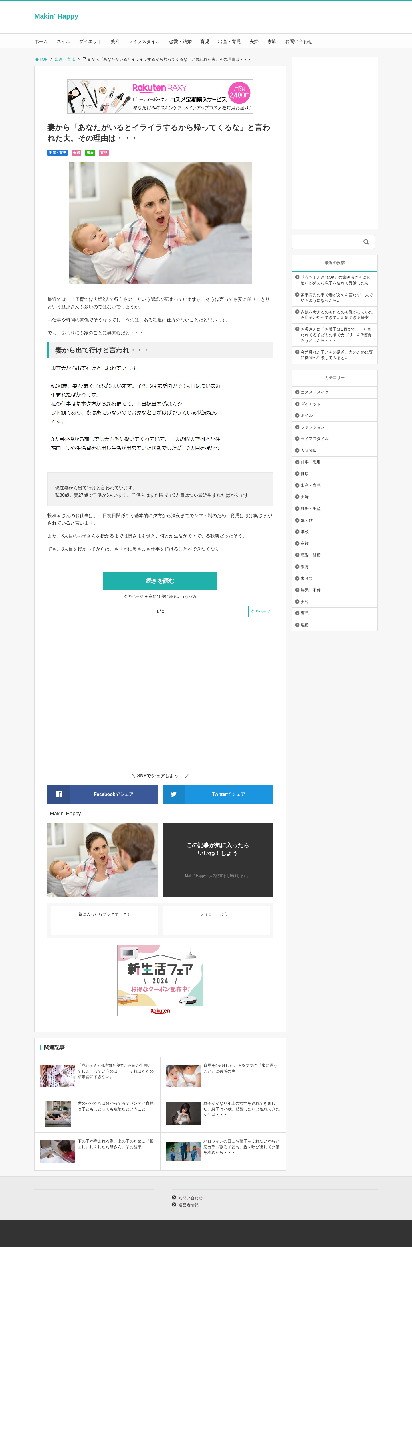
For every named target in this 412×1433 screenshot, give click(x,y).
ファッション (313, 427)
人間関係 (309, 450)
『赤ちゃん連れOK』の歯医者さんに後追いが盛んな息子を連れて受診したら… (337, 280)
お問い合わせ (298, 41)
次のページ (261, 611)
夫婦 (254, 41)
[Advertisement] (160, 698)
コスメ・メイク (315, 392)
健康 (305, 473)
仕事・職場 (311, 462)
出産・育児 (229, 41)
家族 (271, 41)
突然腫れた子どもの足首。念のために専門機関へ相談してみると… (337, 355)
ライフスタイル (144, 41)
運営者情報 (189, 1205)
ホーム (41, 41)
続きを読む (160, 581)
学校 (305, 531)
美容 (115, 41)
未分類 (307, 578)
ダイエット (90, 41)
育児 (204, 41)
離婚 (305, 625)
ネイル (63, 41)
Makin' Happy (56, 16)
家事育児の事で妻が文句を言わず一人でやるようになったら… (337, 298)
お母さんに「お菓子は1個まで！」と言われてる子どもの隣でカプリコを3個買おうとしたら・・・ (336, 335)
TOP (41, 59)
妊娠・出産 (311, 508)
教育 (305, 566)
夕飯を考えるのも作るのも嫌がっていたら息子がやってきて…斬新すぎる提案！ (337, 315)
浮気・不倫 (311, 590)
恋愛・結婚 (180, 41)
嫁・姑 (307, 520)
